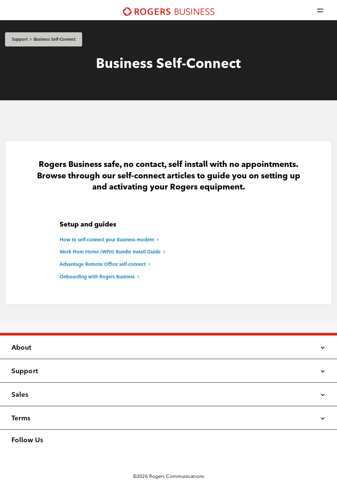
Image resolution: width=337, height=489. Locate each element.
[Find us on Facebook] (11, 452)
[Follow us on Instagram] (19, 452)
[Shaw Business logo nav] (168, 10)
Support (20, 39)
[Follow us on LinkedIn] (26, 452)
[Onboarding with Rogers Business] (168, 277)
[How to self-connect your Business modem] (168, 240)
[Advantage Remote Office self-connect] (168, 264)
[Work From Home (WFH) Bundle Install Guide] (168, 252)
